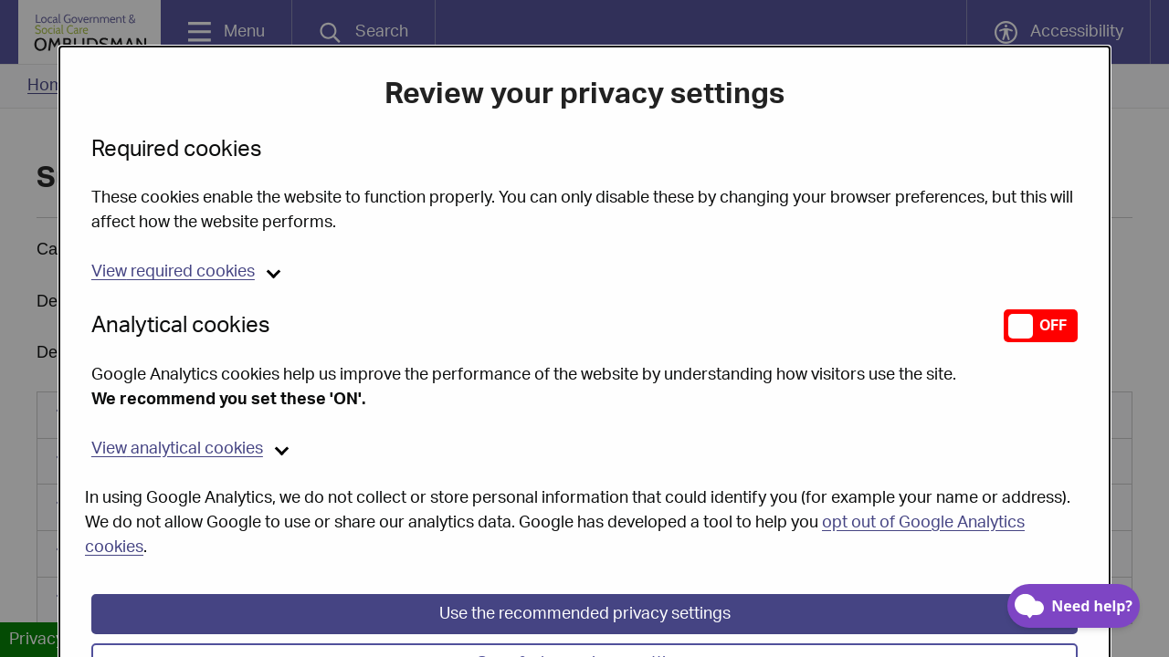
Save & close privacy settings (585, 620)
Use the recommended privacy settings (585, 571)
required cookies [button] (173, 229)
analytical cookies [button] (177, 406)
